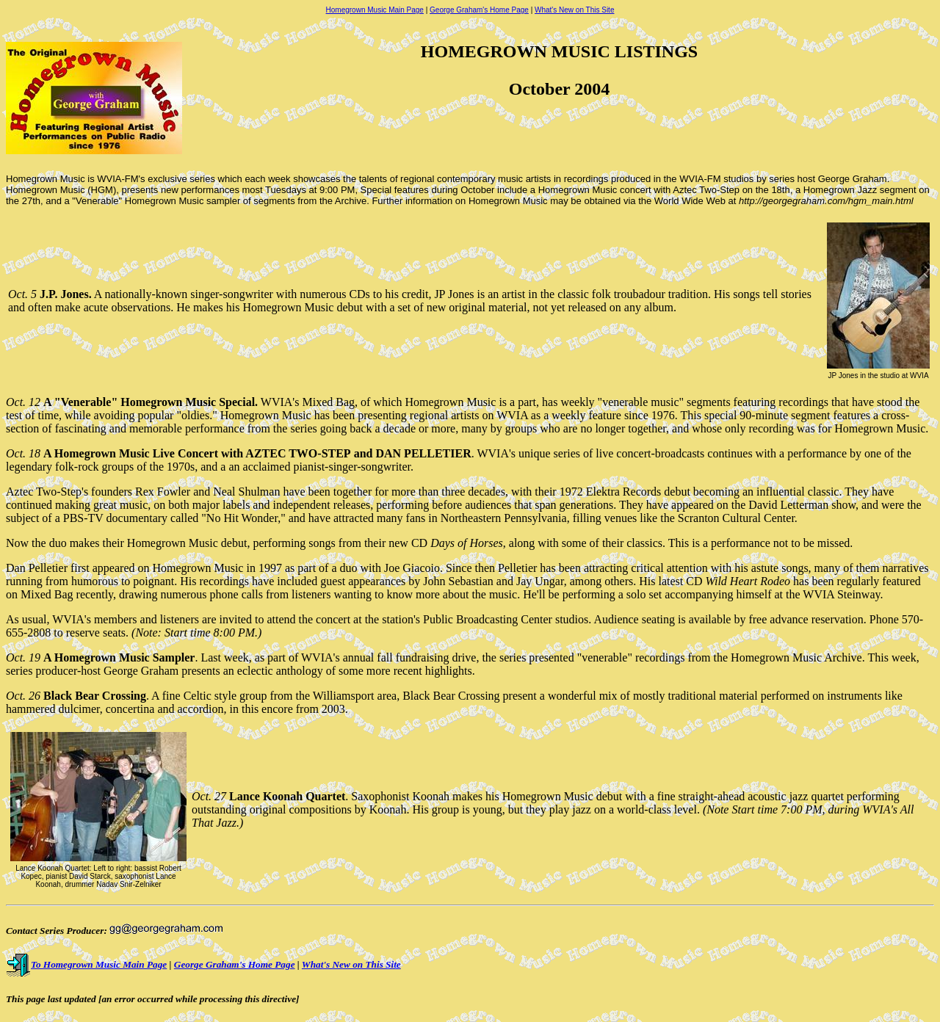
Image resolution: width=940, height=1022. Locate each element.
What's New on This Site (574, 10)
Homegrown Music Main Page (375, 10)
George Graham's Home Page (479, 10)
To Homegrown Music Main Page (86, 964)
